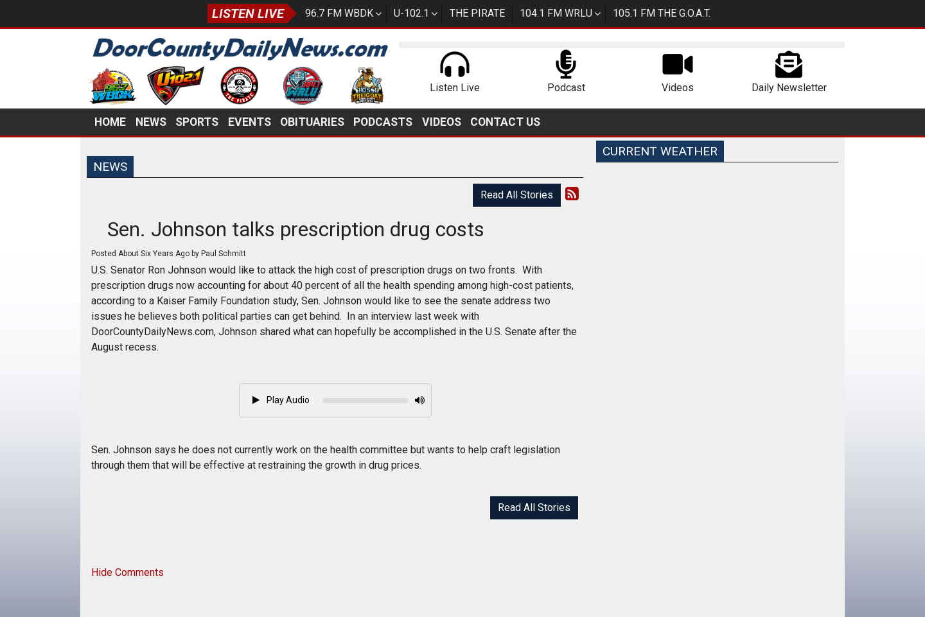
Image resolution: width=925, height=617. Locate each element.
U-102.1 (411, 13)
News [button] (151, 122)
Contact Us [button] (505, 122)
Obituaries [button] (312, 122)
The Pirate (477, 13)
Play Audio (281, 400)
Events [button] (249, 122)
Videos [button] (441, 122)
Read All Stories (516, 195)
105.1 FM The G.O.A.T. (661, 13)
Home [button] (110, 122)
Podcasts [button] (382, 122)
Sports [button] (196, 122)
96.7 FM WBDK (339, 13)
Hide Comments (127, 572)
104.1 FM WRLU (556, 13)
